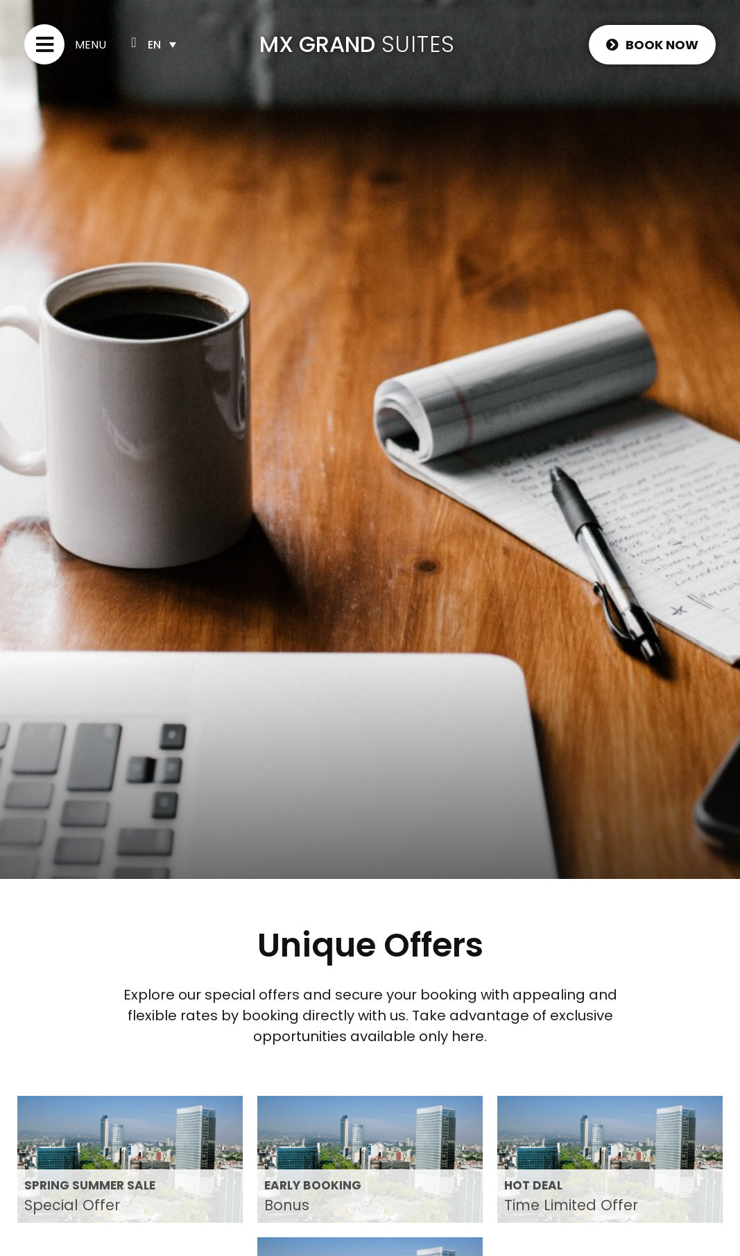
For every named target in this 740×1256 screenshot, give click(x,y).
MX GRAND (317, 44)
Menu (90, 45)
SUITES (418, 44)
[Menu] (44, 44)
